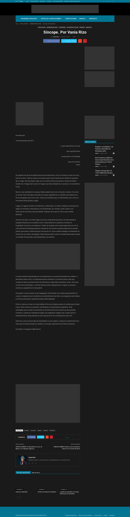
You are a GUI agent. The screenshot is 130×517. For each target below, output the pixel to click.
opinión (39, 430)
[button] (112, 18)
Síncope (45, 430)
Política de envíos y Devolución (72, 1)
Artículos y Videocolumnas (51, 18)
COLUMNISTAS (62, 27)
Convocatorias (71, 18)
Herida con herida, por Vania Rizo (47, 492)
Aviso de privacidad (58, 1)
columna (26, 430)
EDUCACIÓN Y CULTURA (72, 27)
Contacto (49, 1)
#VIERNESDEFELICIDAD (52, 27)
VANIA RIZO (88, 27)
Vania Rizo (56, 36)
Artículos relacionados (23, 472)
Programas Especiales (29, 18)
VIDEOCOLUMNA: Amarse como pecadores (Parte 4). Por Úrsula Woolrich (67, 448)
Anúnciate (42, 1)
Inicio (27, 1)
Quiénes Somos (34, 1)
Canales (82, 18)
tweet (67, 437)
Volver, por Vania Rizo (22, 492)
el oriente (33, 430)
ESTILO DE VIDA (41, 27)
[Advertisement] (65, 9)
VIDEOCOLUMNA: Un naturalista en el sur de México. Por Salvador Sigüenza (29, 448)
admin (97, 153)
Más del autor (36, 472)
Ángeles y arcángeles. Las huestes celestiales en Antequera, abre (104, 149)
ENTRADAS (82, 27)
